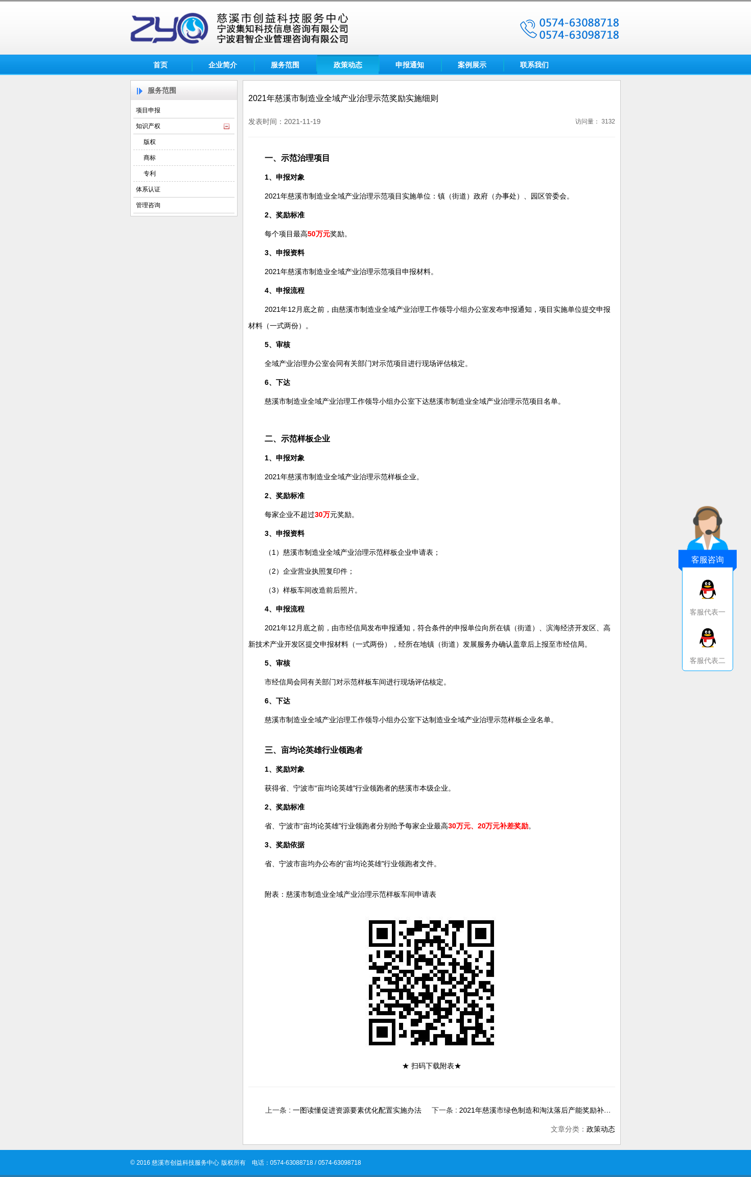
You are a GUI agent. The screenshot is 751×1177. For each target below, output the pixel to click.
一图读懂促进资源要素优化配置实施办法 (357, 1110)
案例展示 (472, 65)
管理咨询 (148, 205)
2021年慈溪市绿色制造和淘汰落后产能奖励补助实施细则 (549, 1110)
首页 (160, 65)
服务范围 (285, 65)
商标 (150, 157)
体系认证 (148, 189)
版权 (150, 141)
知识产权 (148, 126)
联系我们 (534, 65)
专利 (150, 173)
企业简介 (222, 65)
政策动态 (348, 65)
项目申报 (148, 110)
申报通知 (409, 65)
